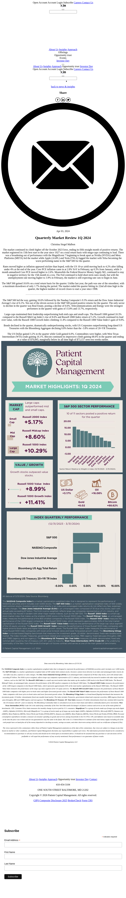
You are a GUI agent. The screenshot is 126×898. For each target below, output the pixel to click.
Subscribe (68, 2)
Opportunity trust (63, 55)
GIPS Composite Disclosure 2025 (50, 800)
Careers (78, 2)
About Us (53, 49)
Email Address (12, 840)
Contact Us (87, 2)
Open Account (40, 2)
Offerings (63, 52)
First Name (9, 852)
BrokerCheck (74, 800)
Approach (72, 49)
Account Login (55, 2)
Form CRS (87, 800)
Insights (63, 49)
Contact (93, 779)
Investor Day (62, 60)
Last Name (9, 863)
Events (63, 58)
